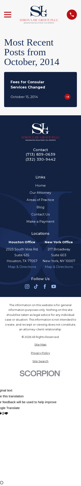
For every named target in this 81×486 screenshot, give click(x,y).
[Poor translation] (5, 414)
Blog (40, 207)
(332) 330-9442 (40, 159)
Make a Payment (40, 221)
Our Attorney (40, 193)
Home (40, 185)
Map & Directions (22, 267)
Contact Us (40, 214)
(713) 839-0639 (41, 154)
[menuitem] (40, 344)
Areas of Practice (40, 200)
